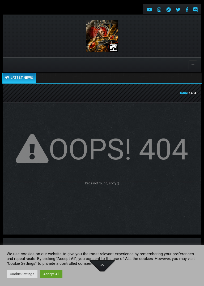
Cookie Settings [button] (22, 274)
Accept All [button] (51, 274)
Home (183, 93)
